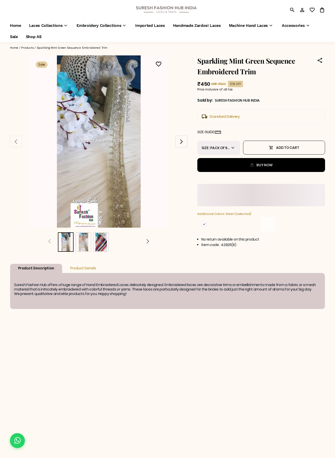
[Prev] (49, 242)
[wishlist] (312, 10)
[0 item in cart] (322, 10)
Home (14, 47)
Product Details (83, 268)
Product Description (36, 268)
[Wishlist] (158, 65)
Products (27, 47)
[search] (292, 10)
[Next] (147, 242)
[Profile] (302, 10)
